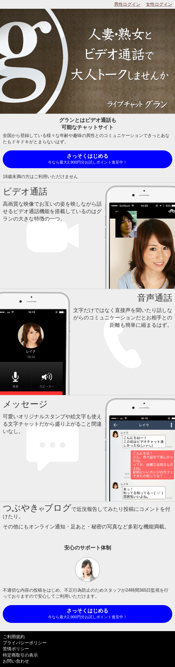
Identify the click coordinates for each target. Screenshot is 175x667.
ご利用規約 (14, 636)
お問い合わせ (16, 661)
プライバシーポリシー (25, 642)
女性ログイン (159, 4)
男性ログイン (127, 4)
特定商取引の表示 (20, 655)
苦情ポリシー (16, 648)
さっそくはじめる (87, 159)
